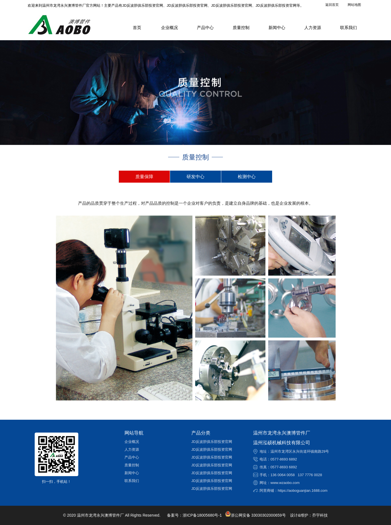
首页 (137, 27)
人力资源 (312, 27)
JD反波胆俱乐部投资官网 (211, 442)
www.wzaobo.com (285, 483)
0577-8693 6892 (283, 459)
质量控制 (241, 27)
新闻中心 (276, 27)
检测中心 (247, 176)
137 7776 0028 (310, 475)
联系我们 (348, 27)
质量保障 (144, 176)
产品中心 (205, 27)
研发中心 (195, 176)
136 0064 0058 (282, 475)
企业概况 (169, 27)
